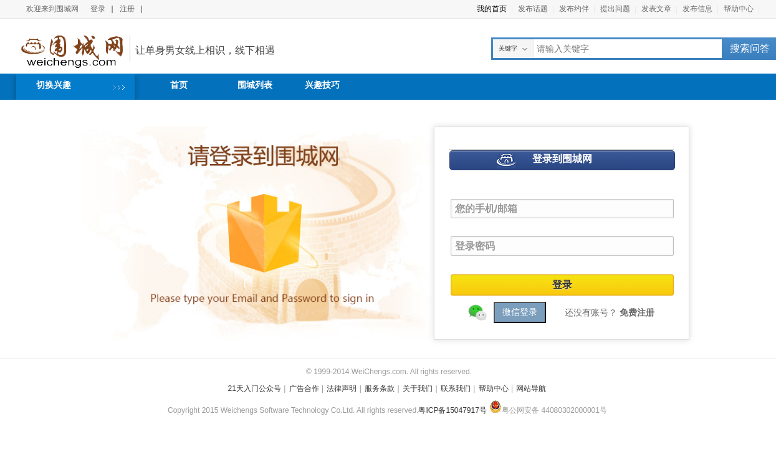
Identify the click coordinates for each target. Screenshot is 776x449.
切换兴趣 (53, 85)
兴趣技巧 (322, 85)
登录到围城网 (562, 159)
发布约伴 (574, 8)
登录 (97, 8)
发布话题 (533, 8)
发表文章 (656, 8)
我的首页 (492, 8)
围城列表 (254, 85)
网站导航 (531, 388)
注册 (127, 8)
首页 (179, 85)
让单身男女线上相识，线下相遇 (205, 50)
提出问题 (615, 8)
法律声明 (342, 388)
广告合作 (304, 388)
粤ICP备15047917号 (452, 410)
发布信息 (697, 8)
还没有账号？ (609, 312)
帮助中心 (739, 8)
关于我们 (418, 388)
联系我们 (456, 388)
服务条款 (380, 388)
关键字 (508, 48)
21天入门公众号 (254, 388)
